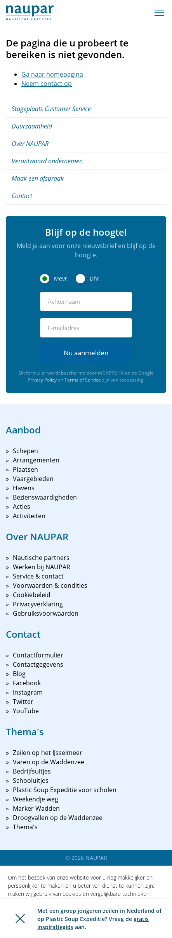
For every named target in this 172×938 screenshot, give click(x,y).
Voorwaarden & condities (50, 585)
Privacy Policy (42, 380)
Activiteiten (29, 516)
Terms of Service (82, 380)
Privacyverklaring (38, 604)
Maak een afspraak (38, 178)
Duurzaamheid (32, 126)
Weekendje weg (35, 799)
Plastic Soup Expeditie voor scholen (64, 790)
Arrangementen (36, 460)
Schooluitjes (31, 780)
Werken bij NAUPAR (41, 567)
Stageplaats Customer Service (51, 108)
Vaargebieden (33, 478)
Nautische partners (41, 557)
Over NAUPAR (30, 143)
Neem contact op (46, 83)
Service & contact (38, 576)
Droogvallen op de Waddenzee (58, 817)
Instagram (28, 692)
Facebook (27, 683)
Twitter (23, 701)
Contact (22, 196)
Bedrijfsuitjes (32, 771)
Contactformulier (38, 655)
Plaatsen (25, 469)
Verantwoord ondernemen (47, 161)
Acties (21, 506)
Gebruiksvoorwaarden (45, 613)
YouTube (26, 711)
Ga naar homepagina (52, 74)
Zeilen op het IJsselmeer (47, 752)
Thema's (25, 827)
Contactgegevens (38, 664)
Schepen (25, 451)
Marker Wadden (36, 808)
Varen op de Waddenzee (48, 762)
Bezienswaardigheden (45, 497)
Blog (19, 673)
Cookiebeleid (31, 595)
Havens (24, 488)
